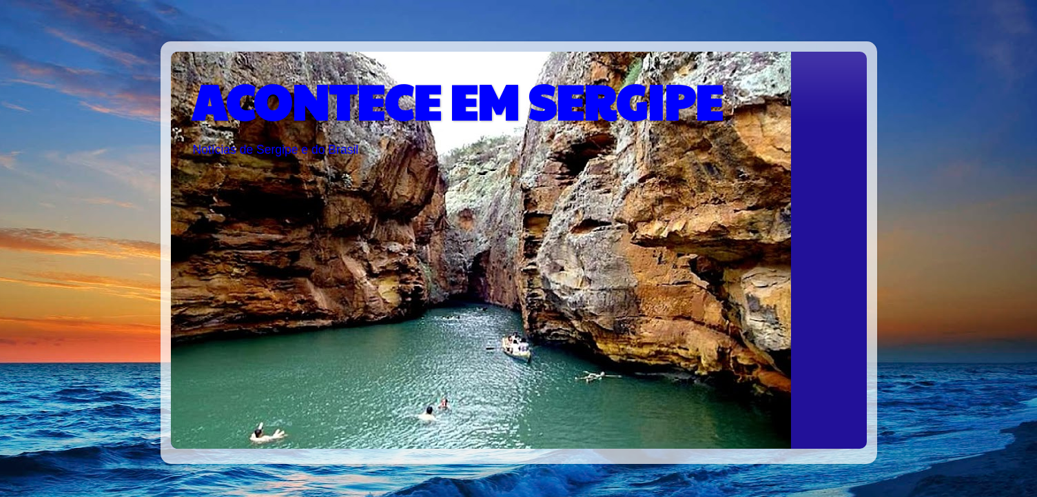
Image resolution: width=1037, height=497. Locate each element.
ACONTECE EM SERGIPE (457, 100)
